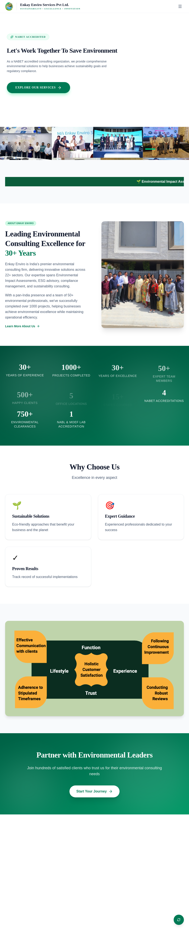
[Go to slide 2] (157, 149)
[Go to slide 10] (181, 149)
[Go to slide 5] (166, 149)
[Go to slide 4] (163, 149)
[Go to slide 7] (172, 149)
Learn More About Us (22, 326)
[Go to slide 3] (160, 149)
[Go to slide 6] (169, 149)
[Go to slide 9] (178, 149)
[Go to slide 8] (175, 149)
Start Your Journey (94, 791)
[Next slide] (25, 146)
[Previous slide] (12, 146)
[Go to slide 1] (150, 149)
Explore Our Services (38, 87)
